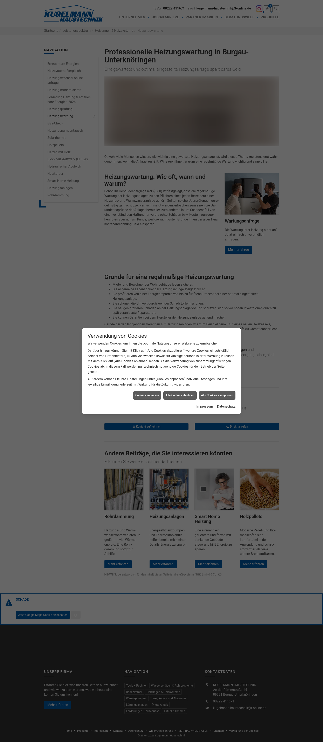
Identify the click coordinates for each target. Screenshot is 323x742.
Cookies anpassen (147, 366)
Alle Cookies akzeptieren (217, 366)
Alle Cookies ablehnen (180, 366)
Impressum (204, 377)
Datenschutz (226, 377)
